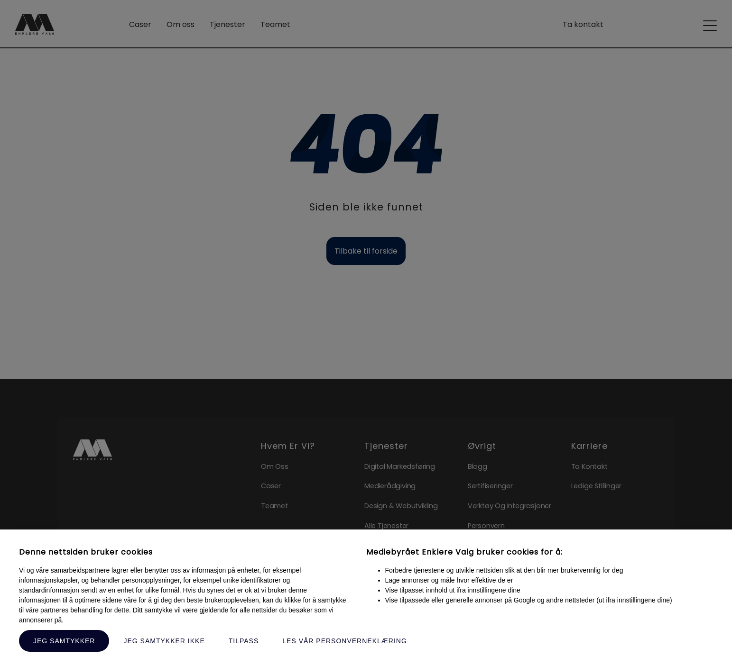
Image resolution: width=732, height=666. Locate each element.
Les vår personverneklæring (344, 641)
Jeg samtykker (64, 641)
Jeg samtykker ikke (163, 641)
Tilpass (244, 641)
